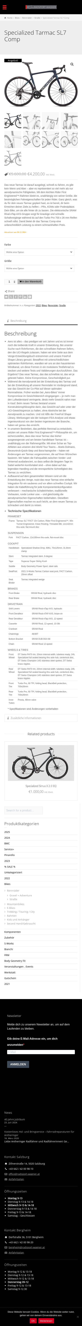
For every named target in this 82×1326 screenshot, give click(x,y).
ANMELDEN (18, 1063)
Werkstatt (9, 971)
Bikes (44, 304)
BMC (7, 843)
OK (33, 1321)
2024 (7, 837)
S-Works (9, 942)
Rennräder (53, 304)
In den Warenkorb (31, 280)
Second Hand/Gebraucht (21, 922)
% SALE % (9, 866)
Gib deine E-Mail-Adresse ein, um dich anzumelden (32, 1041)
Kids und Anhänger (18, 919)
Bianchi (8, 948)
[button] (72, 64)
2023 (7, 860)
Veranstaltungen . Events (18, 966)
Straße (62, 304)
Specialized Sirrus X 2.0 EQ (41, 785)
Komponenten (12, 931)
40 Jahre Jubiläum (14, 1118)
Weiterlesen (46, 1321)
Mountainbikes (15, 903)
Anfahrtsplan (16, 1178)
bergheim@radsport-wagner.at (27, 1246)
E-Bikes (11, 907)
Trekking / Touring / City (21, 911)
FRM (6, 954)
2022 (38, 304)
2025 (7, 831)
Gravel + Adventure (21, 894)
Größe (7, 260)
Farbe (7, 244)
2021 (7, 983)
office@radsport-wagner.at (24, 1173)
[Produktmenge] (10, 281)
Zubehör (9, 937)
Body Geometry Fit (14, 960)
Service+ (9, 848)
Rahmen (12, 915)
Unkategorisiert (13, 871)
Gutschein (10, 977)
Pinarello (9, 854)
